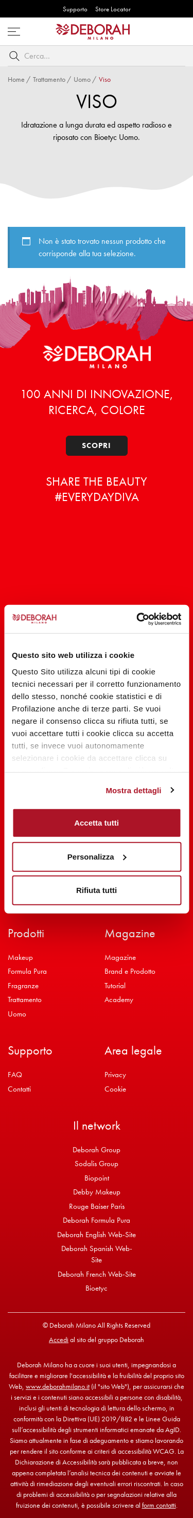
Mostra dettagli (133, 789)
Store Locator (113, 9)
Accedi (58, 1339)
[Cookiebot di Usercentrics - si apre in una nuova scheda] (137, 619)
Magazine (120, 957)
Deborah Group (96, 1150)
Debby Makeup (96, 1192)
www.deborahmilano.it (58, 1386)
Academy (118, 999)
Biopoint (96, 1178)
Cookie (115, 1089)
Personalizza (97, 856)
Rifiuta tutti (96, 890)
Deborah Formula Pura (96, 1220)
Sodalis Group (96, 1163)
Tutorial (115, 985)
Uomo (82, 79)
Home (16, 79)
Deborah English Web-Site (96, 1234)
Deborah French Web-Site (97, 1274)
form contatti (159, 1505)
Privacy (115, 1074)
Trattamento (49, 79)
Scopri (96, 445)
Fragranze (23, 985)
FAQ (15, 1074)
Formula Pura (27, 971)
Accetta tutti (96, 822)
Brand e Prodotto (129, 971)
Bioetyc (96, 1288)
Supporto (75, 9)
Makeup (20, 957)
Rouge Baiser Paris (97, 1206)
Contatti (19, 1089)
